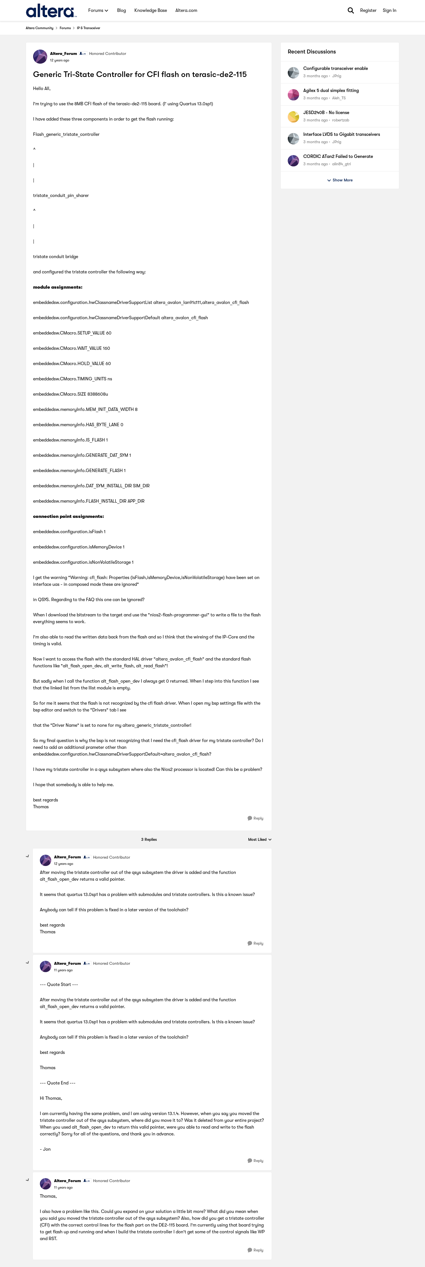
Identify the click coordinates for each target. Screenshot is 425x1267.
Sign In (389, 10)
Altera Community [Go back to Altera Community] (39, 28)
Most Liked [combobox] (260, 839)
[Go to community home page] (51, 10)
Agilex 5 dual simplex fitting (331, 90)
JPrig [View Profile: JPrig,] (336, 76)
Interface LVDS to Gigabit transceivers (341, 134)
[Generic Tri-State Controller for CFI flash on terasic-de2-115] (63, 863)
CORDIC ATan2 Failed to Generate (338, 156)
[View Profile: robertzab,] (293, 117)
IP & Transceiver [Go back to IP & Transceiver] (88, 28)
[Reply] (255, 818)
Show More (340, 180)
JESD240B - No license (326, 112)
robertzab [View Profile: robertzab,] (340, 119)
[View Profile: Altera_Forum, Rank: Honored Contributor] (40, 57)
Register (368, 10)
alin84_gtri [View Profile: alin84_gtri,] (341, 164)
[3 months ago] (315, 76)
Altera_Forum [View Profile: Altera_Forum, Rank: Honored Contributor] (63, 53)
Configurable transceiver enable (335, 68)
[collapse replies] (27, 856)
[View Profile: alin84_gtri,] (293, 160)
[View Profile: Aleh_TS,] (293, 94)
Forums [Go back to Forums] (65, 28)
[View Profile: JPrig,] (293, 72)
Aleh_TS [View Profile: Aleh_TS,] (339, 98)
